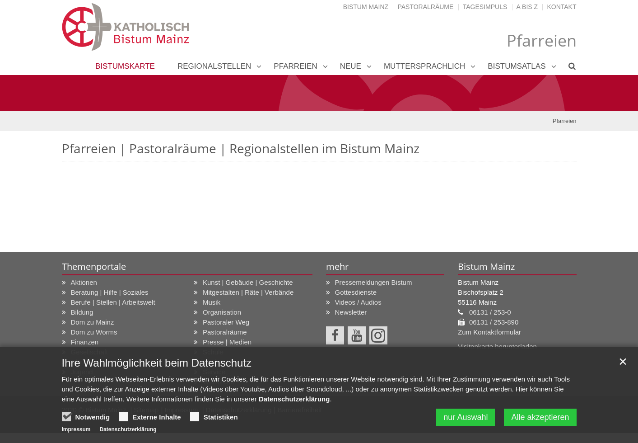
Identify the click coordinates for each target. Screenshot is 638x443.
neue (350, 66)
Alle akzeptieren (540, 419)
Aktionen (84, 282)
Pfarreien (295, 66)
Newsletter (351, 312)
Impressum (76, 431)
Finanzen (85, 342)
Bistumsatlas (516, 66)
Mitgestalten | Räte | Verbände (248, 292)
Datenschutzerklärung (294, 401)
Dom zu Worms (94, 332)
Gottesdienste (356, 292)
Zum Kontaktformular (489, 332)
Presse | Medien (227, 342)
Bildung (82, 312)
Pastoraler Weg (226, 322)
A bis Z (527, 6)
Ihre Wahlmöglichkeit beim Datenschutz (157, 364)
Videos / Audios (358, 302)
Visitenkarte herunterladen (497, 346)
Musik (211, 302)
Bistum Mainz (365, 6)
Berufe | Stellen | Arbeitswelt (113, 302)
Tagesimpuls (485, 6)
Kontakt (561, 6)
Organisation (222, 312)
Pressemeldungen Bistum (373, 282)
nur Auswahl (465, 419)
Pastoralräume (425, 6)
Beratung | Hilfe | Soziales (110, 292)
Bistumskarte (125, 66)
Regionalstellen (214, 66)
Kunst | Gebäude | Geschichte (248, 282)
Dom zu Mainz (92, 322)
